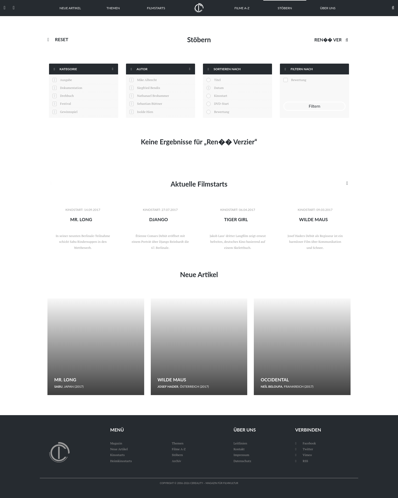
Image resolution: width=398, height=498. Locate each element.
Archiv (176, 461)
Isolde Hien (145, 112)
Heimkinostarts (121, 461)
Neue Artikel (70, 8)
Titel (217, 80)
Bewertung (221, 112)
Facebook (305, 443)
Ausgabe (66, 80)
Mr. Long (81, 219)
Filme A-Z (241, 8)
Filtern (314, 106)
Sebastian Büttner (149, 104)
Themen (113, 8)
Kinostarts (117, 455)
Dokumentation (71, 88)
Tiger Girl (236, 219)
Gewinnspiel (68, 112)
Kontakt (239, 449)
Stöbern (285, 8)
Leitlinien (240, 443)
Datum (219, 88)
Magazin (116, 443)
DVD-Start (221, 104)
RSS (301, 461)
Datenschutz (242, 461)
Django (158, 219)
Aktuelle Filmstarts (199, 184)
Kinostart (220, 96)
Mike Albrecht (147, 80)
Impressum (241, 455)
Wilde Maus (313, 219)
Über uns (328, 8)
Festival (65, 104)
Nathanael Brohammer (153, 96)
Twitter (304, 449)
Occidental (275, 379)
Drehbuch (67, 96)
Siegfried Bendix (148, 88)
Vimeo (303, 455)
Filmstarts (156, 8)
